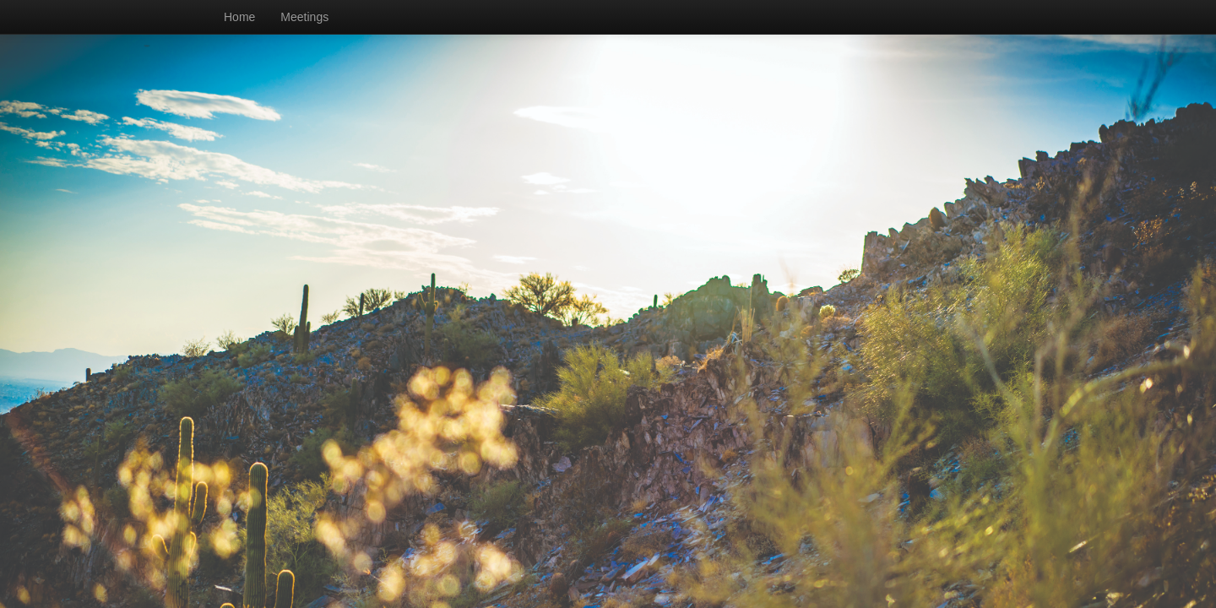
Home (239, 17)
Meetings (304, 17)
